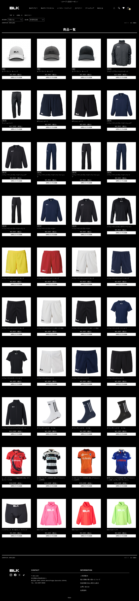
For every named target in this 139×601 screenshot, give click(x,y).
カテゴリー (78, 8)
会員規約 (83, 590)
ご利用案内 (84, 576)
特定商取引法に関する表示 (89, 583)
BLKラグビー (33, 8)
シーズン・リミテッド (64, 8)
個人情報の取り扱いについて (90, 579)
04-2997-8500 (40, 583)
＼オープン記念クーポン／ (69, 1)
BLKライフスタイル (47, 8)
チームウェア (89, 8)
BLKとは (100, 8)
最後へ (135, 22)
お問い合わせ (85, 587)
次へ (131, 22)
